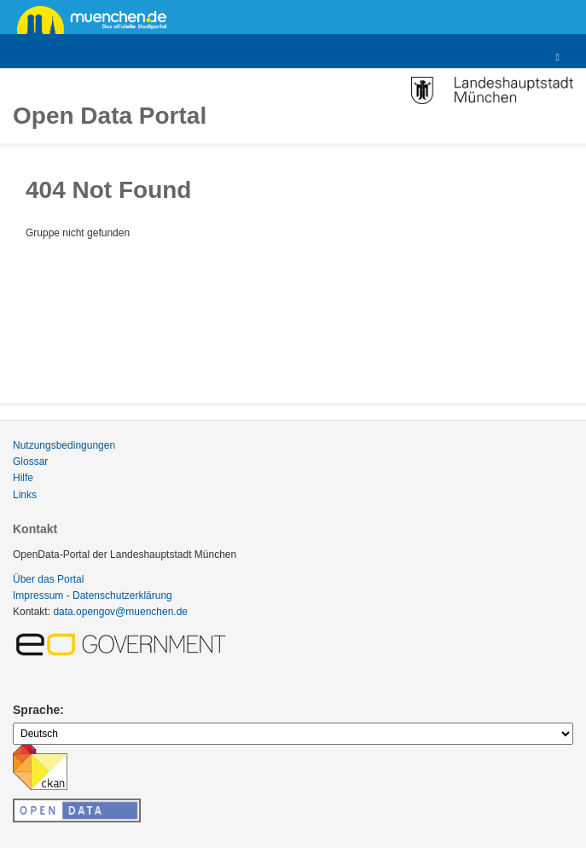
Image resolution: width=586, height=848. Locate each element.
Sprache (36, 710)
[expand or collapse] (558, 57)
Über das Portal (48, 579)
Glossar (30, 462)
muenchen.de (98, 19)
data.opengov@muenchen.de (120, 612)
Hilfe (23, 478)
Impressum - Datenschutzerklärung (92, 595)
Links (25, 495)
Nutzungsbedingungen (64, 445)
